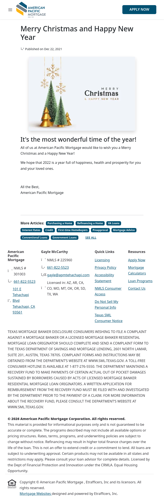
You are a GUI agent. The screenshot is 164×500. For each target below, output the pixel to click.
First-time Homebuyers (73, 230)
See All (91, 237)
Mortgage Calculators (137, 270)
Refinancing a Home (90, 223)
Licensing (102, 260)
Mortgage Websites (36, 493)
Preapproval (100, 230)
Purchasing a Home (60, 223)
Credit (49, 230)
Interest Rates (31, 230)
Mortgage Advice (124, 230)
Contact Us (136, 288)
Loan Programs (140, 281)
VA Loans (113, 223)
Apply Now (139, 9)
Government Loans (64, 237)
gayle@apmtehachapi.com (68, 275)
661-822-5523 (24, 281)
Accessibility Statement (104, 278)
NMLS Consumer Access (108, 291)
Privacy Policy (105, 267)
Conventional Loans (34, 237)
